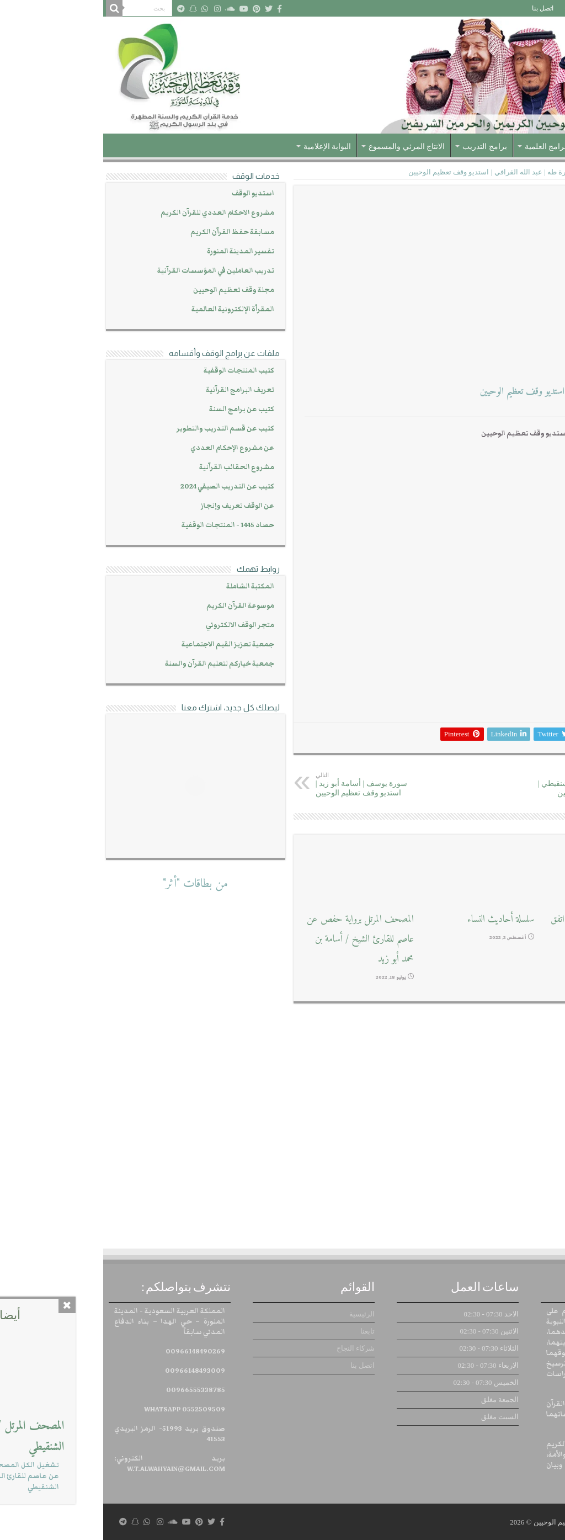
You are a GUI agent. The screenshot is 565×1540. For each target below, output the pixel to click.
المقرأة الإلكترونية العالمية (129, 309)
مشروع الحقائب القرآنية (133, 467)
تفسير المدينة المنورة (137, 251)
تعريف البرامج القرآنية (137, 390)
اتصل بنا (439, 8)
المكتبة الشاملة (147, 586)
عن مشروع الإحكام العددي (129, 448)
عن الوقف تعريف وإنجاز (134, 506)
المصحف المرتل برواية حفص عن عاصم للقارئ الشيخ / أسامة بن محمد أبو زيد (257, 939)
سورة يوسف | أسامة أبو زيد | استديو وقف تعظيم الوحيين (269, 784)
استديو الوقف (150, 193)
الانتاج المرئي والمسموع (303, 146)
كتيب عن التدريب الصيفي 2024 (124, 486)
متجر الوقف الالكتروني (137, 625)
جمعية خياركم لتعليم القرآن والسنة (116, 664)
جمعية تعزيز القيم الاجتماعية (124, 644)
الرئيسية (545, 8)
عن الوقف (506, 146)
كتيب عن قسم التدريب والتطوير (122, 428)
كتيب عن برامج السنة (138, 409)
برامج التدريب (381, 146)
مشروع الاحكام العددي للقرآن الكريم (114, 213)
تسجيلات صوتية (505, 172)
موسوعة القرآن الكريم (137, 606)
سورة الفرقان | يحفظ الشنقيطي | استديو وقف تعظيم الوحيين (483, 784)
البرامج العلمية (445, 146)
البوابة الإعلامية (224, 146)
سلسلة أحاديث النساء (397, 919)
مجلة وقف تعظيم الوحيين (130, 290)
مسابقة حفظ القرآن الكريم (129, 232)
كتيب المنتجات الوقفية (135, 370)
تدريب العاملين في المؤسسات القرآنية (112, 270)
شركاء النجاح (479, 8)
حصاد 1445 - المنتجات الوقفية (124, 525)
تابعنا (516, 8)
